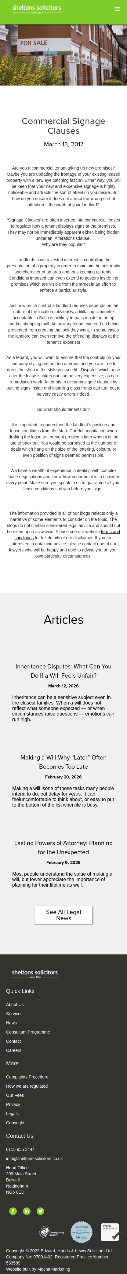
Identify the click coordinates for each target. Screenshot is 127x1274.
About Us (15, 1004)
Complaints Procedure (27, 1076)
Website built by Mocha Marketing (38, 1269)
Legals (12, 1113)
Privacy (13, 1104)
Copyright (15, 1122)
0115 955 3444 (20, 1149)
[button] (118, 9)
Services (14, 1013)
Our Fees (15, 1095)
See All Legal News (63, 915)
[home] (38, 8)
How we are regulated (27, 1086)
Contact (13, 1041)
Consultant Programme (28, 1032)
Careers (13, 1050)
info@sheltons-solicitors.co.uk (34, 1158)
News (11, 1022)
